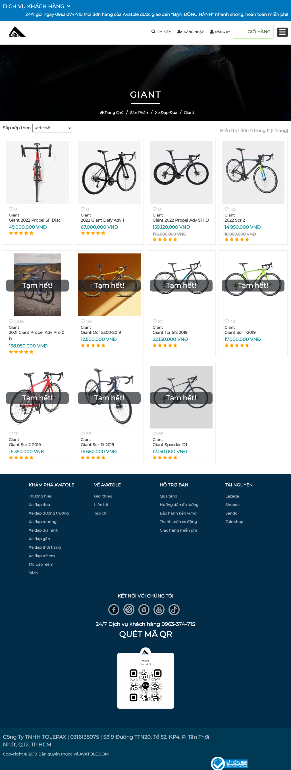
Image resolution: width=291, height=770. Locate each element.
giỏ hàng (259, 31)
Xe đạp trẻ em (42, 555)
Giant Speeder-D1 (170, 444)
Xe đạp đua (166, 112)
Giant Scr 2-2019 (25, 444)
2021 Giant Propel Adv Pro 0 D (36, 336)
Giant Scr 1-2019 (240, 332)
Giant (189, 112)
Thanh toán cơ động (178, 521)
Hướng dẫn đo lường (179, 504)
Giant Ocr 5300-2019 (101, 332)
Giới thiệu (103, 496)
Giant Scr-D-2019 (97, 444)
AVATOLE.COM (94, 754)
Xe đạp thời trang (45, 547)
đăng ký (220, 32)
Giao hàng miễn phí (178, 530)
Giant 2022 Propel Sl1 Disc (35, 220)
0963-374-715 (68, 14)
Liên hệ (101, 504)
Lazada (232, 496)
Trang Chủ (112, 112)
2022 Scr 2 (235, 220)
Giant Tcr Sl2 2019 (170, 332)
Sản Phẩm (139, 112)
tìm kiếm (161, 32)
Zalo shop (234, 521)
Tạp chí (100, 513)
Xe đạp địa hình (43, 530)
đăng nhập (190, 32)
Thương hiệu (41, 496)
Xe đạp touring (43, 521)
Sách (33, 573)
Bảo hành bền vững (178, 513)
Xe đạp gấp (39, 538)
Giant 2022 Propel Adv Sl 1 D (181, 220)
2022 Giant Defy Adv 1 (102, 220)
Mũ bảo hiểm (41, 564)
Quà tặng (168, 496)
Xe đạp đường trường (49, 513)
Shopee (232, 504)
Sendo (231, 513)
